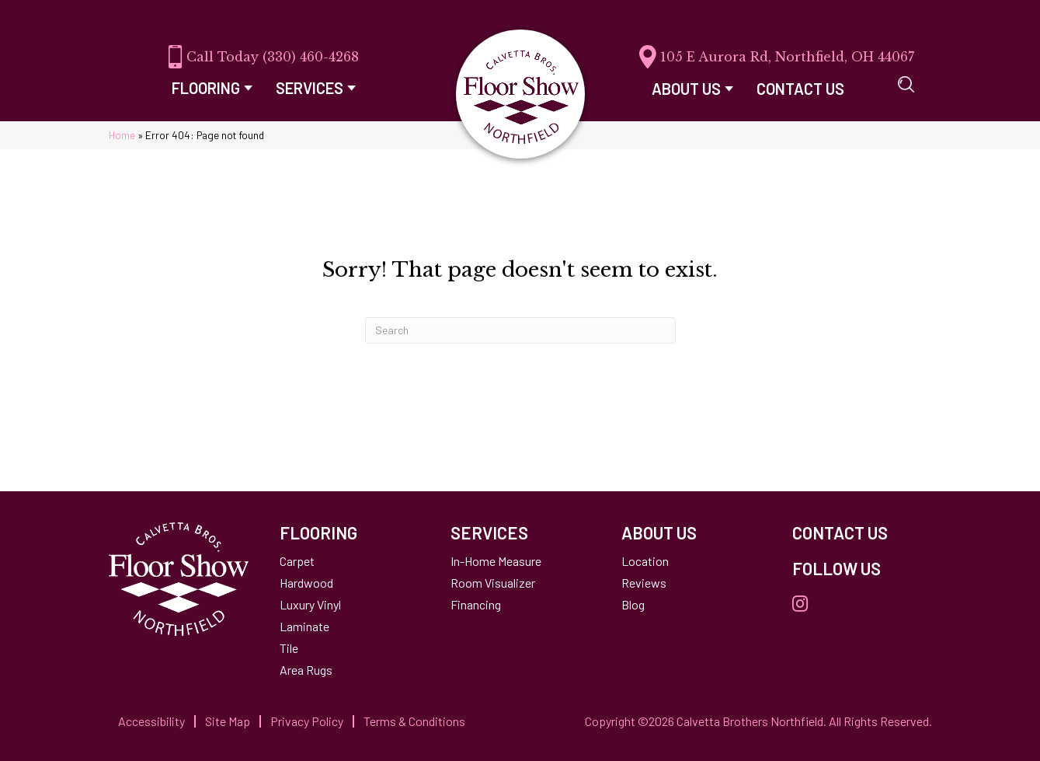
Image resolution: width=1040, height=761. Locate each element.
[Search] (520, 330)
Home (122, 134)
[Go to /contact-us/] (862, 532)
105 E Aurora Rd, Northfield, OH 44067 (787, 57)
